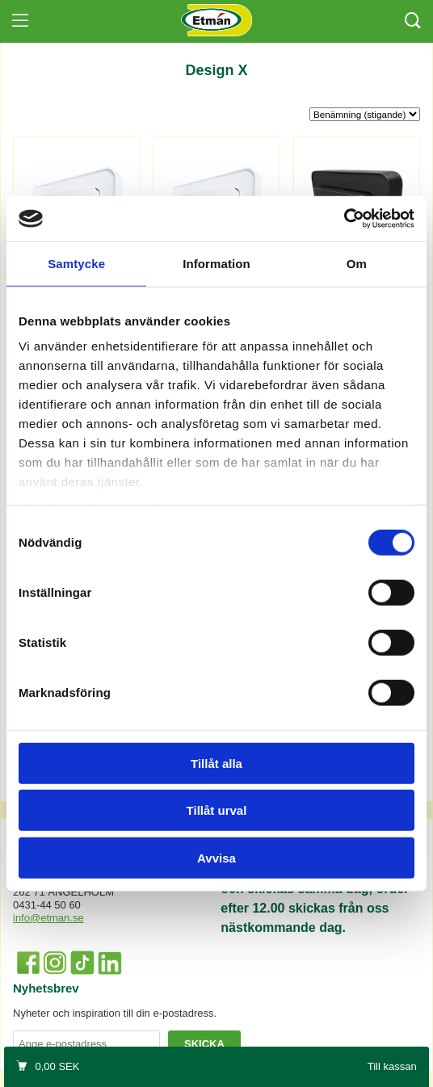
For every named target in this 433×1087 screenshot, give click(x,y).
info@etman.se (48, 918)
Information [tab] (216, 263)
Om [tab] (357, 263)
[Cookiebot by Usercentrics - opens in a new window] (343, 218)
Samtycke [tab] (76, 263)
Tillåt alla (216, 763)
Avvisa (216, 857)
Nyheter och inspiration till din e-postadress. (114, 1013)
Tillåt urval (217, 810)
